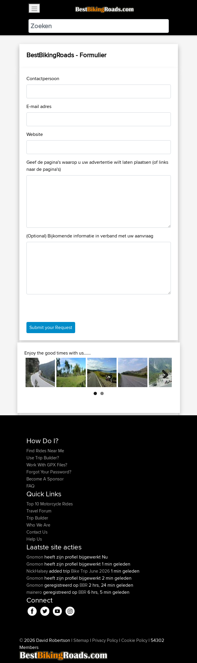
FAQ (30, 486)
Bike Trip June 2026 (90, 571)
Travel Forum (38, 511)
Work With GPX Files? (46, 465)
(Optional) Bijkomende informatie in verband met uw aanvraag (89, 235)
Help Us (34, 539)
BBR (83, 585)
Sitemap (81, 640)
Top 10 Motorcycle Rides (49, 504)
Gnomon (35, 557)
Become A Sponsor (45, 479)
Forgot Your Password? (48, 472)
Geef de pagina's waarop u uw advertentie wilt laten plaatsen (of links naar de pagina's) (97, 166)
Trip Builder (37, 518)
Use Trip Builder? (42, 458)
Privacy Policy (105, 640)
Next (163, 372)
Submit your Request (50, 327)
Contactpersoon (42, 78)
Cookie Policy (134, 640)
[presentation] (71, 310)
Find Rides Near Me (45, 451)
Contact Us (37, 532)
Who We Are (38, 525)
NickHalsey (37, 571)
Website (34, 134)
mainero (34, 592)
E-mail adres (38, 106)
